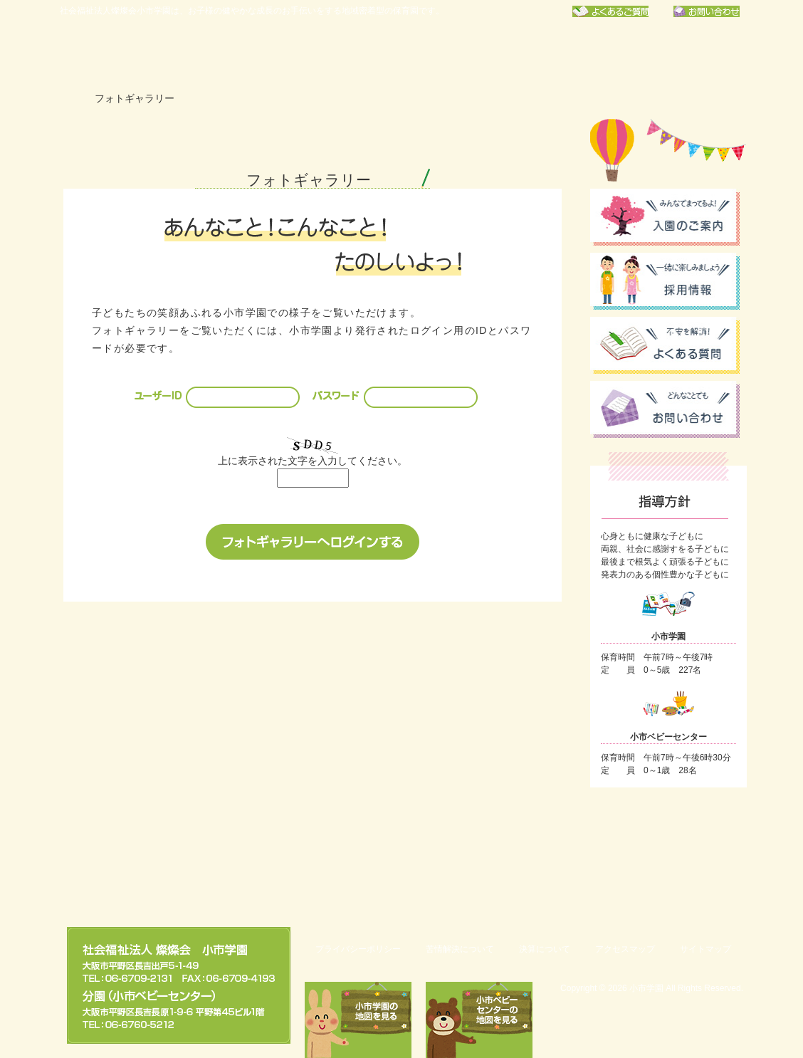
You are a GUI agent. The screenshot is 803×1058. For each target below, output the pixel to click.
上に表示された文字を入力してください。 (312, 460)
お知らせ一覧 (576, 53)
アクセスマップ (625, 949)
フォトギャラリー (687, 53)
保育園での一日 (465, 53)
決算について (544, 949)
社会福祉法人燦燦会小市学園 (124, 53)
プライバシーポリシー (358, 949)
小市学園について (243, 53)
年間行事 (354, 53)
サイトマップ (705, 949)
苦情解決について (460, 949)
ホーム (69, 99)
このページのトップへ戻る (672, 877)
